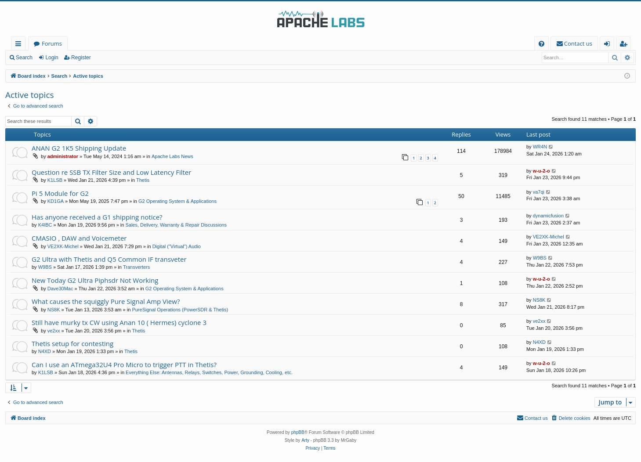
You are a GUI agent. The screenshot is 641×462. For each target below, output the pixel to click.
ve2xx (53, 330)
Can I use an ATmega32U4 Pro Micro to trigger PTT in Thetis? (124, 364)
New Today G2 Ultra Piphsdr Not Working (95, 280)
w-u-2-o (541, 170)
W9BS (45, 267)
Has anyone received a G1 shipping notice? (97, 217)
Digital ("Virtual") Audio (176, 246)
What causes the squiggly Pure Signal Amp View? (106, 301)
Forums (52, 43)
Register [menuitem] (625, 45)
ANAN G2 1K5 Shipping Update (79, 148)
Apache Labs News (172, 156)
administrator (62, 156)
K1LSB (54, 180)
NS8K (53, 309)
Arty (305, 440)
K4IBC (45, 224)
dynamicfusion (548, 215)
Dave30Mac (60, 288)
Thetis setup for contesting (72, 343)
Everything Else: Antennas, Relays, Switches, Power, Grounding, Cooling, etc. (209, 372)
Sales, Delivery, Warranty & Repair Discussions (175, 224)
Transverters (136, 267)
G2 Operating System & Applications (177, 201)
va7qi (538, 192)
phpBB (297, 432)
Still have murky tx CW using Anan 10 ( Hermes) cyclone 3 (119, 322)
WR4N (540, 146)
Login (51, 57)
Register (81, 57)
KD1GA (55, 201)
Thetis (142, 180)
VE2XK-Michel (63, 246)
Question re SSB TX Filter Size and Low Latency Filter (111, 172)
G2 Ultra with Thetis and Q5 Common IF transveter (109, 259)
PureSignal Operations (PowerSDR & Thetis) (180, 309)
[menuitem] (541, 44)
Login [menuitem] (609, 45)
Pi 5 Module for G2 (60, 193)
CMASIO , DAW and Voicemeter (79, 238)
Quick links (20, 45)
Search (24, 57)
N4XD (44, 351)
